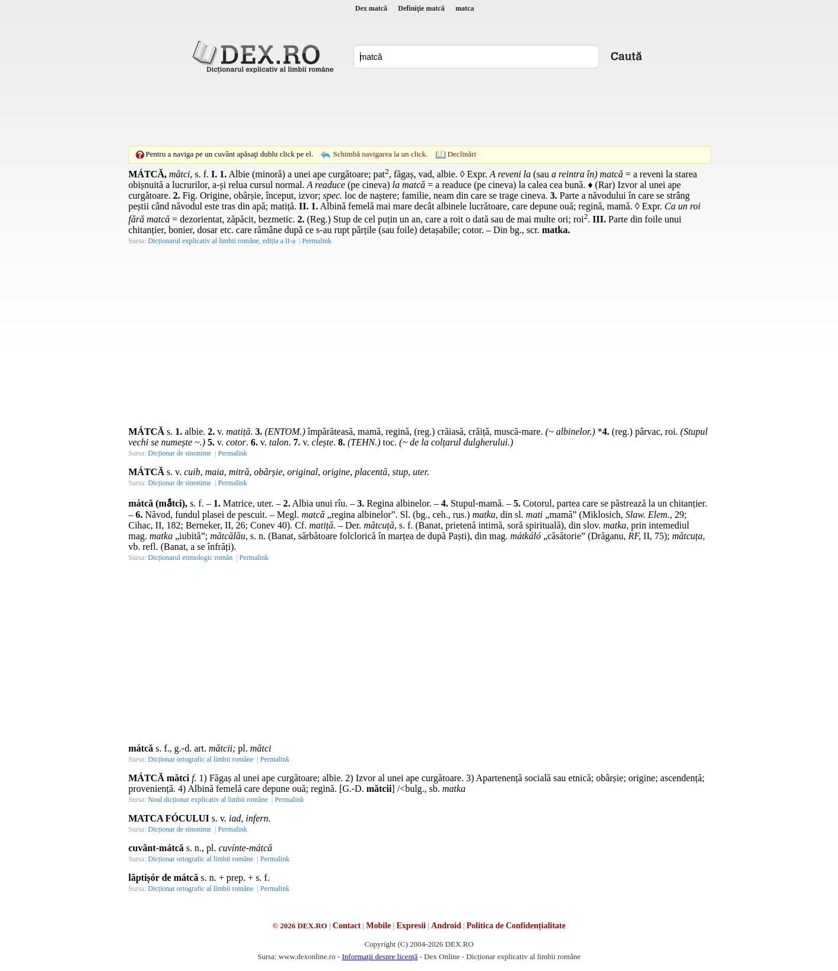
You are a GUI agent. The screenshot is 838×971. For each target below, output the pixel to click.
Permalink (316, 241)
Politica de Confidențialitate (516, 925)
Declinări (462, 153)
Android (446, 925)
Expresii (411, 925)
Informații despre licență (380, 956)
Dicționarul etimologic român (190, 557)
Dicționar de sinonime (180, 453)
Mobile (378, 925)
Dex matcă (371, 8)
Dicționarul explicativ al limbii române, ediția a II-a (222, 241)
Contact (347, 925)
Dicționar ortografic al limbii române (201, 759)
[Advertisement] (419, 109)
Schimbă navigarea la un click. (380, 153)
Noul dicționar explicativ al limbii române (208, 799)
